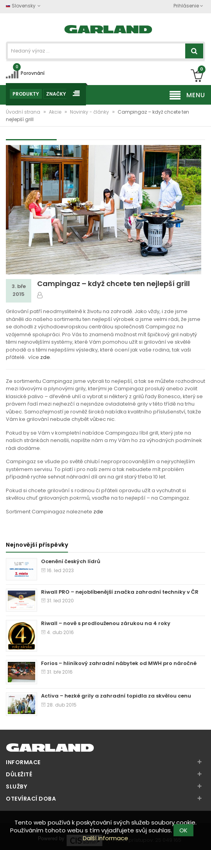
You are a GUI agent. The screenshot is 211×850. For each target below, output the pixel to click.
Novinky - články (90, 112)
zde (45, 357)
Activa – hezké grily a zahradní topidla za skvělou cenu (116, 696)
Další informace (105, 838)
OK (183, 830)
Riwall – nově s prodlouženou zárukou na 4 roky (105, 623)
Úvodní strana (23, 112)
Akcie (56, 112)
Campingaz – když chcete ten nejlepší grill (113, 283)
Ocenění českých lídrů (70, 561)
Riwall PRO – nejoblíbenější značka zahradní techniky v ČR (119, 592)
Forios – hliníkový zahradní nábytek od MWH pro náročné (119, 663)
